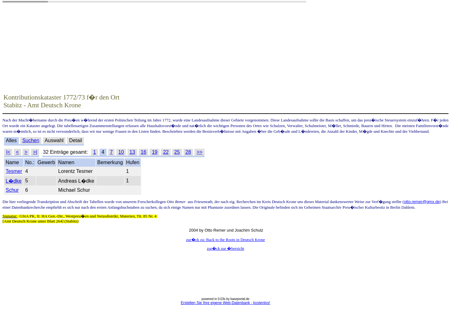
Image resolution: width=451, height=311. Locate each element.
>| (35, 152)
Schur (12, 190)
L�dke (14, 181)
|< (8, 152)
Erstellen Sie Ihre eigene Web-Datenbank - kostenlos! (225, 303)
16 (143, 152)
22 (166, 152)
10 (121, 152)
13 (132, 152)
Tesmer (14, 171)
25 (177, 152)
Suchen (30, 140)
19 (155, 152)
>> (200, 152)
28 (188, 152)
